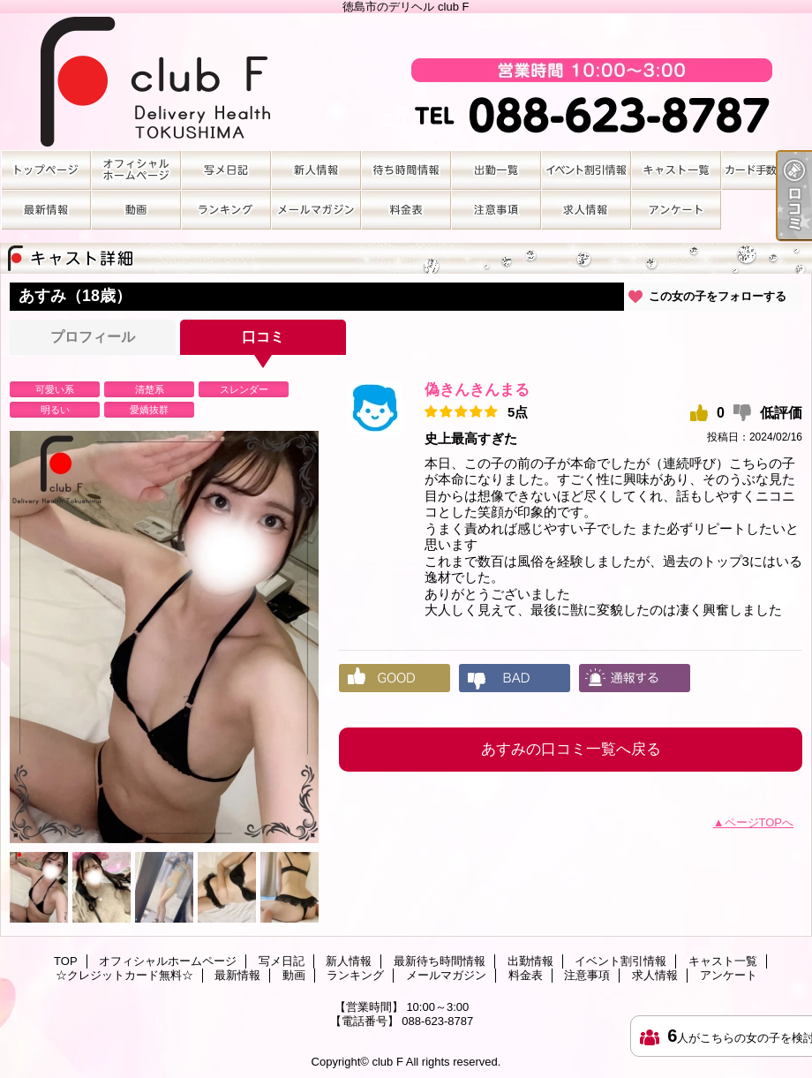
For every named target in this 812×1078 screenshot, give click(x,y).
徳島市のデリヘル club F (406, 81)
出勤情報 (496, 170)
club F (387, 1061)
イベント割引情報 (586, 170)
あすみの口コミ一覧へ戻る (571, 749)
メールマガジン (316, 210)
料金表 (406, 210)
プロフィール (92, 336)
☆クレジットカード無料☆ (766, 170)
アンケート (676, 210)
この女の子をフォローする (717, 296)
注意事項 (496, 210)
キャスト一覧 (676, 170)
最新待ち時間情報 (406, 170)
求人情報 (586, 210)
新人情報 (316, 170)
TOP (46, 170)
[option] (164, 637)
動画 (136, 210)
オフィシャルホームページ (136, 170)
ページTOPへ (759, 822)
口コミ (263, 336)
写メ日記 (226, 170)
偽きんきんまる (477, 389)
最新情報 (46, 210)
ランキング (226, 210)
